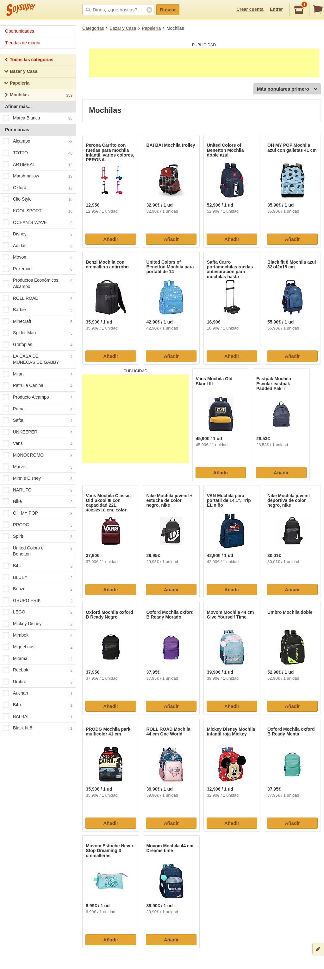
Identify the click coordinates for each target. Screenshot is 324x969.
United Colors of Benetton (37, 551)
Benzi (37, 589)
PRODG (37, 525)
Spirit (37, 536)
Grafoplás (37, 344)
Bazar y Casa (122, 28)
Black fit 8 (37, 728)
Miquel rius (37, 647)
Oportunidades (19, 31)
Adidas (37, 245)
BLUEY (37, 577)
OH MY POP (37, 513)
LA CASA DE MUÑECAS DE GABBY (37, 359)
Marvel (37, 467)
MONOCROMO (37, 455)
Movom (37, 257)
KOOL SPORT (37, 211)
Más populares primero (287, 89)
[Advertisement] (204, 62)
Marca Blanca (37, 118)
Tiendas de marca (22, 42)
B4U (37, 565)
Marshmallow (37, 176)
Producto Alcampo (37, 397)
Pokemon (37, 269)
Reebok (37, 670)
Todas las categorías (28, 60)
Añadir (110, 239)
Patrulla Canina (37, 385)
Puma (37, 409)
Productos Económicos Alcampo (37, 283)
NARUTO (37, 490)
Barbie (37, 310)
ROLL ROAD (37, 298)
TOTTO (37, 153)
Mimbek (37, 635)
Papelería (151, 28)
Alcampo (37, 141)
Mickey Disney (37, 623)
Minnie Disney (37, 478)
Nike (37, 501)
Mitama (37, 658)
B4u (37, 705)
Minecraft (37, 321)
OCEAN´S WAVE (37, 222)
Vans (37, 443)
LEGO (37, 612)
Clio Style (37, 199)
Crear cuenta (250, 9)
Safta (37, 420)
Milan (37, 374)
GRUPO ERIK (37, 600)
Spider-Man (37, 333)
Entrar (276, 9)
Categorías (93, 28)
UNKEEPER (37, 432)
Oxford (37, 187)
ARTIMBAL (37, 164)
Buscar (168, 9)
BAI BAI (37, 716)
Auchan (37, 693)
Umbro (37, 681)
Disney (37, 234)
